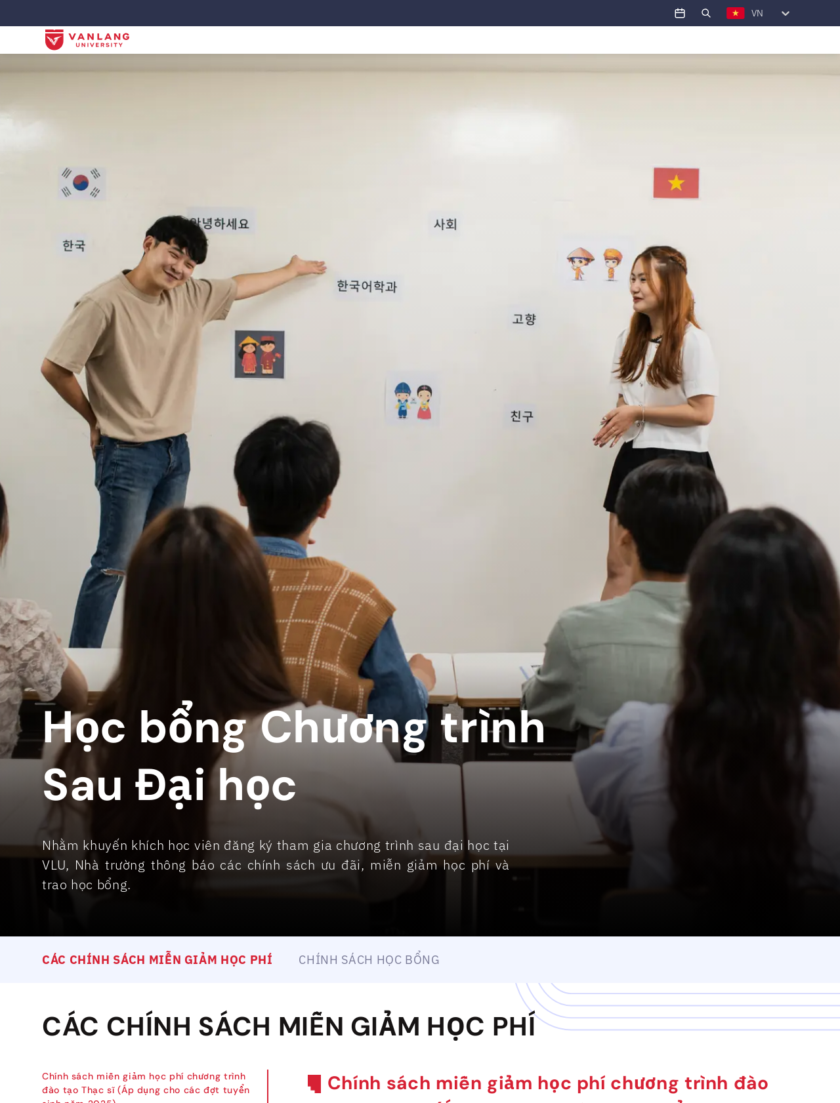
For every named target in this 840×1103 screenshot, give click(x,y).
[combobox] (726, 13)
